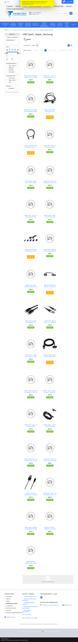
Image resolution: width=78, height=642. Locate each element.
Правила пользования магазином (32, 631)
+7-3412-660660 (36, 13)
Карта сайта (21, 631)
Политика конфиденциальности (52, 631)
